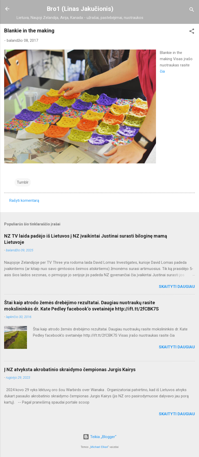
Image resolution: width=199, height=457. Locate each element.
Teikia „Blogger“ (99, 436)
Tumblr (23, 182)
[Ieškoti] (192, 10)
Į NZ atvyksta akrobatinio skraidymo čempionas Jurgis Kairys (70, 369)
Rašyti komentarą (24, 200)
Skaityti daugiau (177, 286)
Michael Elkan (99, 447)
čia (162, 71)
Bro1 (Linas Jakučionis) (80, 8)
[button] (192, 32)
